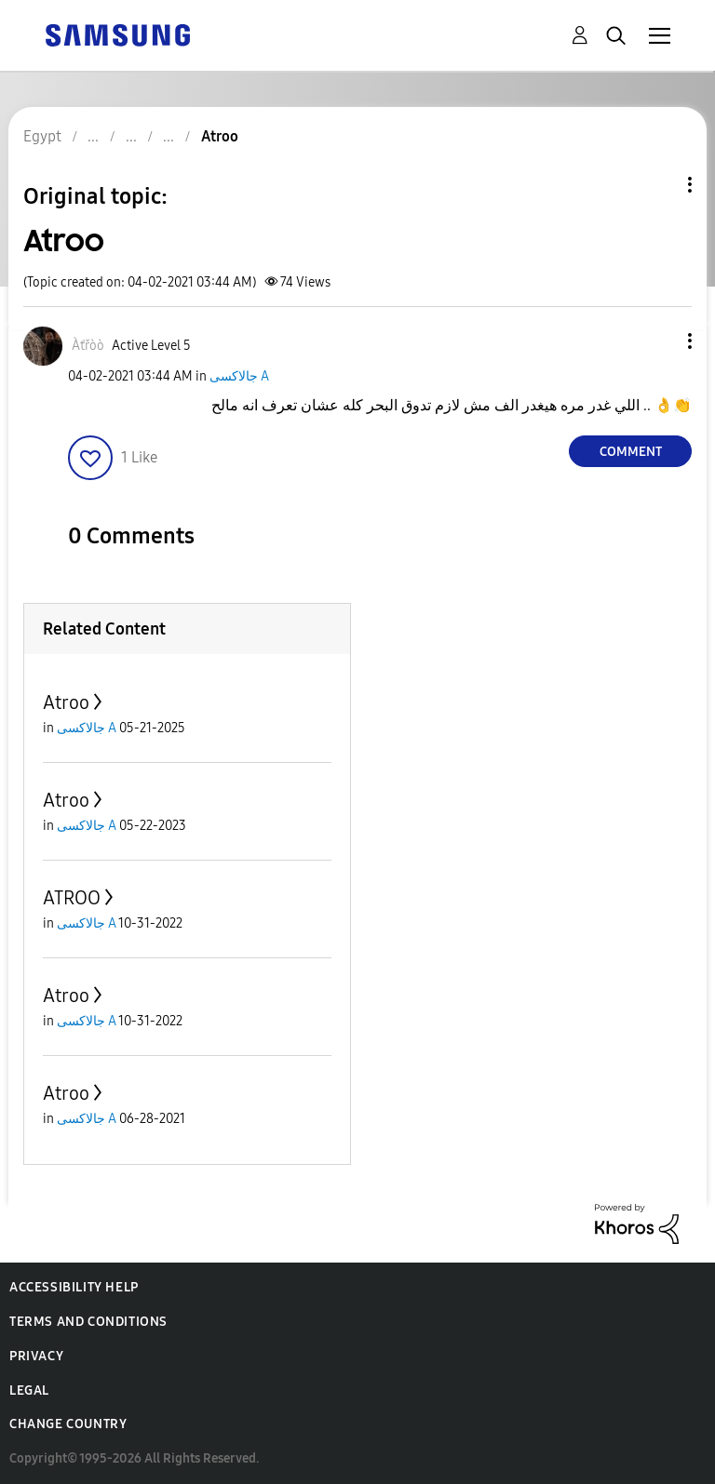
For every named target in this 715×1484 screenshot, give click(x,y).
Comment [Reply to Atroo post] (631, 452)
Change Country (68, 1424)
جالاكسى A (239, 376)
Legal (29, 1390)
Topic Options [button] (658, 184)
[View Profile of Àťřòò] (88, 346)
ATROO (72, 898)
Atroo (66, 702)
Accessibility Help (74, 1287)
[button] (659, 341)
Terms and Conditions (88, 1322)
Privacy (36, 1356)
